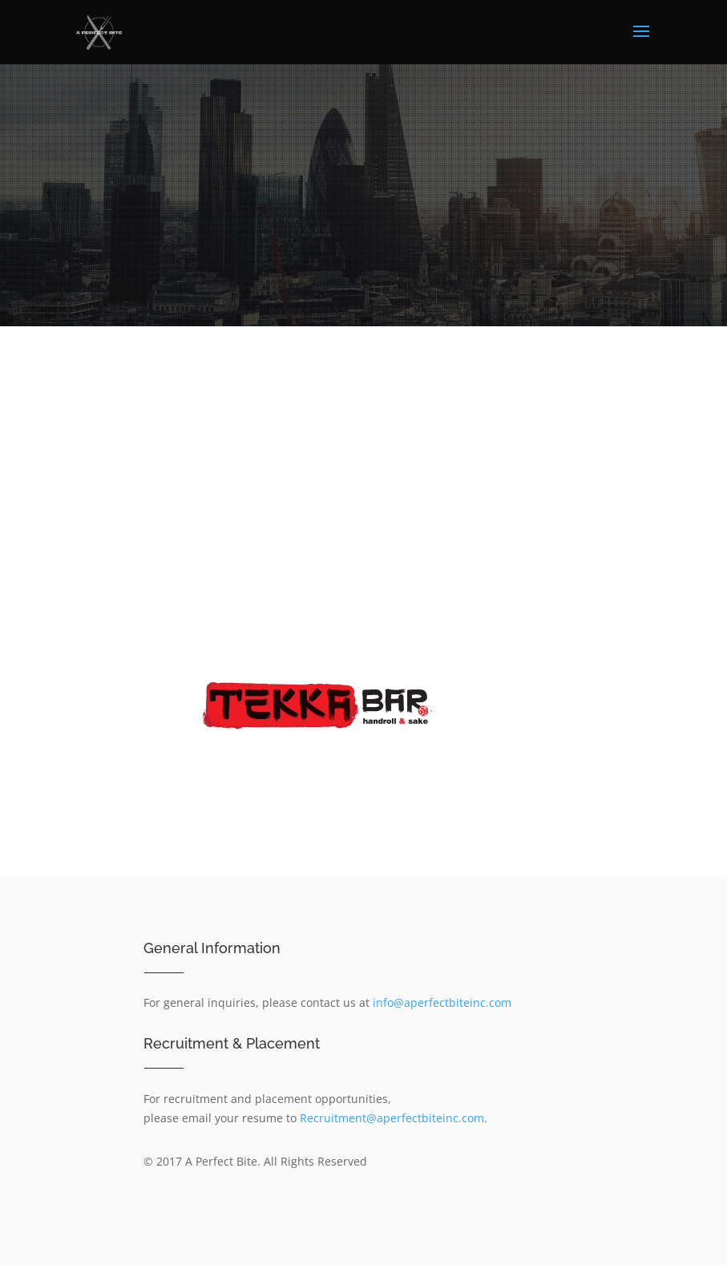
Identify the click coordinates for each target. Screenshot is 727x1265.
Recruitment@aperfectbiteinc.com (392, 1118)
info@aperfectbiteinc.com (442, 1002)
